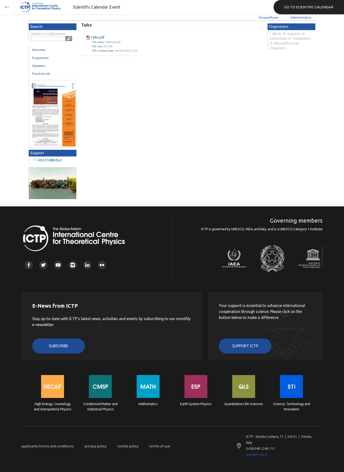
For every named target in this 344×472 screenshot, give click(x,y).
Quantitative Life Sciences (243, 404)
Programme (40, 58)
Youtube (58, 265)
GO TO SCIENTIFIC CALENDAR (308, 7)
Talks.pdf (97, 37)
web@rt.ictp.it (256, 454)
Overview (38, 50)
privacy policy (96, 446)
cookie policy (128, 446)
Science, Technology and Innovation (291, 406)
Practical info (41, 73)
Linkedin (87, 265)
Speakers (38, 66)
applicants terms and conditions (48, 446)
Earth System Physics (196, 404)
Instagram (73, 265)
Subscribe (58, 346)
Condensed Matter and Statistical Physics (100, 406)
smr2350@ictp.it (50, 160)
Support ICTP (245, 346)
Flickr (102, 265)
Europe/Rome (268, 17)
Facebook (29, 265)
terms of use (159, 446)
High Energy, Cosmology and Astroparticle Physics (52, 406)
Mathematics (148, 404)
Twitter (43, 265)
